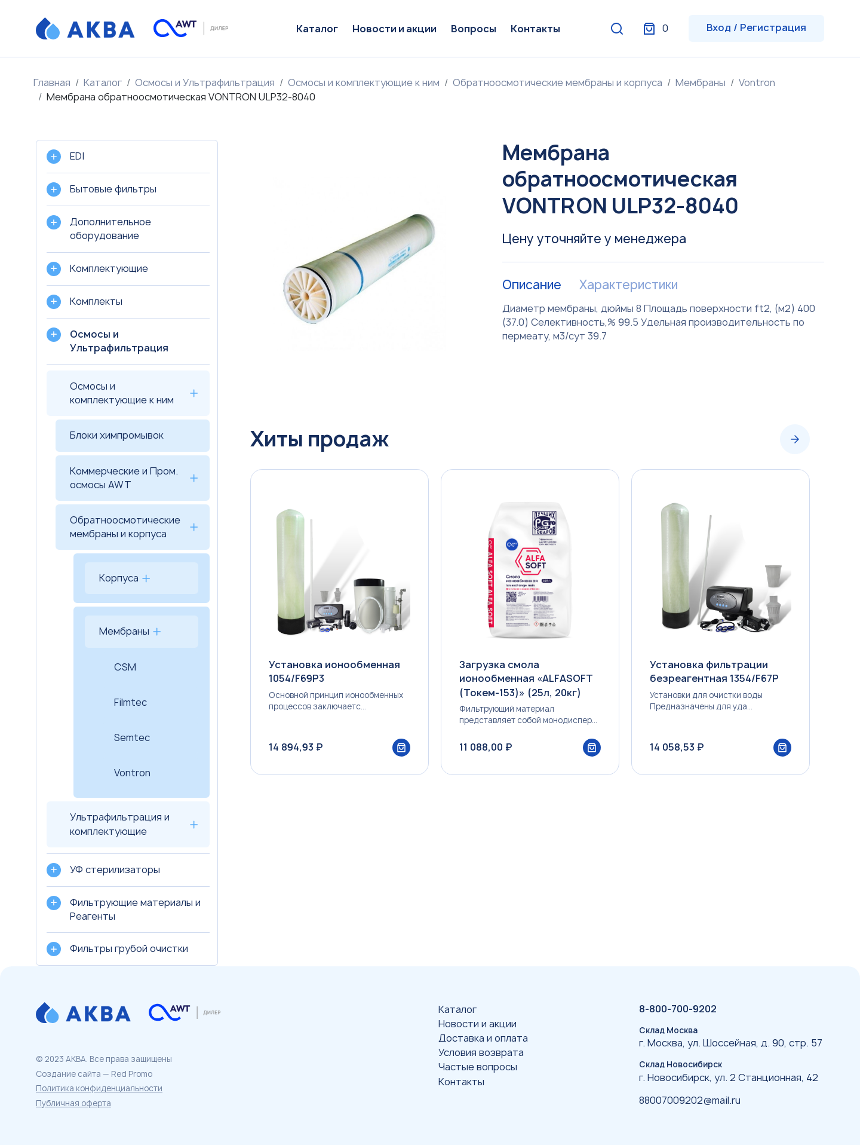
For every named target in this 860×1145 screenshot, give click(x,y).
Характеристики (628, 285)
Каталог (317, 28)
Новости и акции (394, 28)
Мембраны (700, 82)
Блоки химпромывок (117, 435)
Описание (531, 285)
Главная (51, 82)
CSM (125, 666)
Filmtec (130, 702)
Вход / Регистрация (756, 27)
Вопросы (473, 28)
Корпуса (119, 577)
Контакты (535, 28)
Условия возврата (481, 1052)
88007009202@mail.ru (690, 1100)
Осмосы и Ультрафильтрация (205, 82)
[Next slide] (795, 439)
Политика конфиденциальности (99, 1088)
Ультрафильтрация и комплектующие (120, 823)
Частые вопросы (477, 1066)
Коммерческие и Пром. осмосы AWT (124, 477)
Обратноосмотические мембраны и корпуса (557, 82)
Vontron (757, 82)
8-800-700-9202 (678, 1008)
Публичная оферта (73, 1103)
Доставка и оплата (483, 1038)
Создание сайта (68, 1074)
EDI (77, 156)
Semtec (132, 737)
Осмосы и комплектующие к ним (364, 82)
